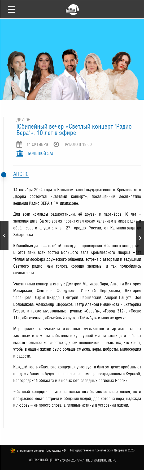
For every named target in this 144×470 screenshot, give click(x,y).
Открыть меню (12, 9)
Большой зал (41, 153)
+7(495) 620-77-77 (72, 460)
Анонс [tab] (21, 174)
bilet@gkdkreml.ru (101, 460)
